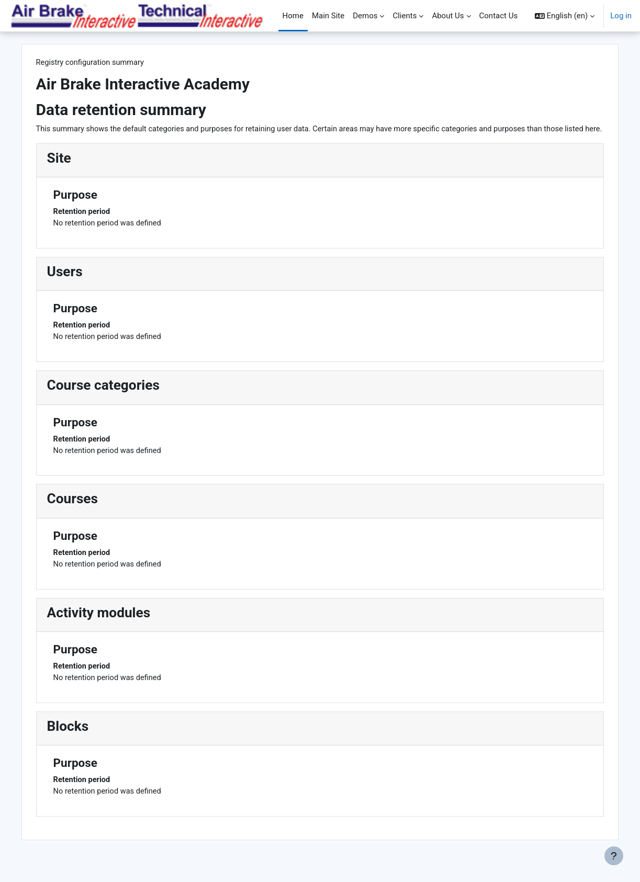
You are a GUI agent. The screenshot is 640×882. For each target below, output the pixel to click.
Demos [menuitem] (365, 15)
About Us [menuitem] (448, 15)
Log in (621, 15)
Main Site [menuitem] (328, 15)
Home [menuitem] (293, 15)
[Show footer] (613, 855)
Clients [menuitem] (404, 15)
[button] (565, 15)
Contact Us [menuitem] (498, 15)
